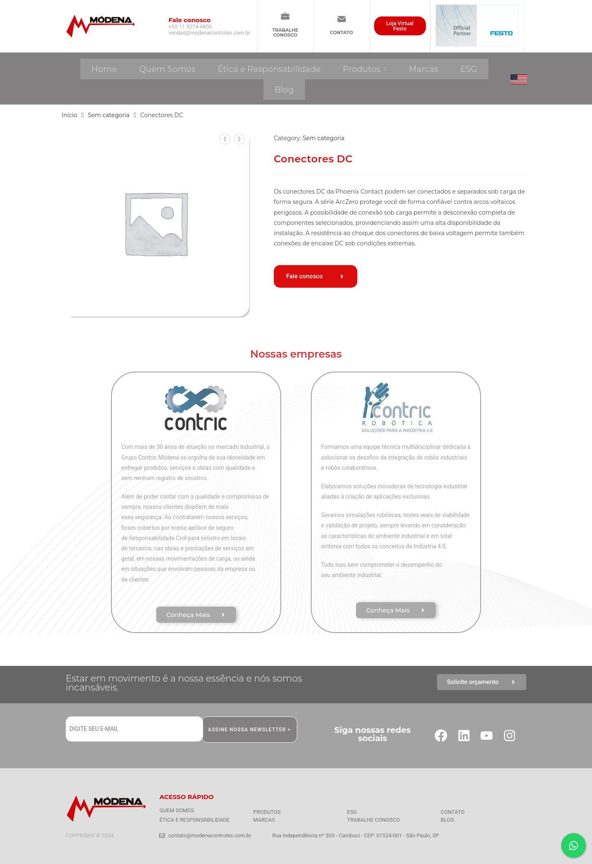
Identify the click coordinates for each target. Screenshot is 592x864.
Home (104, 69)
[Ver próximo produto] (239, 139)
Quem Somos (167, 69)
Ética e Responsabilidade (268, 69)
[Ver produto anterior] (225, 139)
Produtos (364, 69)
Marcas (423, 69)
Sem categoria (109, 115)
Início (69, 115)
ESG (468, 69)
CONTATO (341, 32)
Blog (284, 90)
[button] (365, 69)
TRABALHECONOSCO (285, 32)
